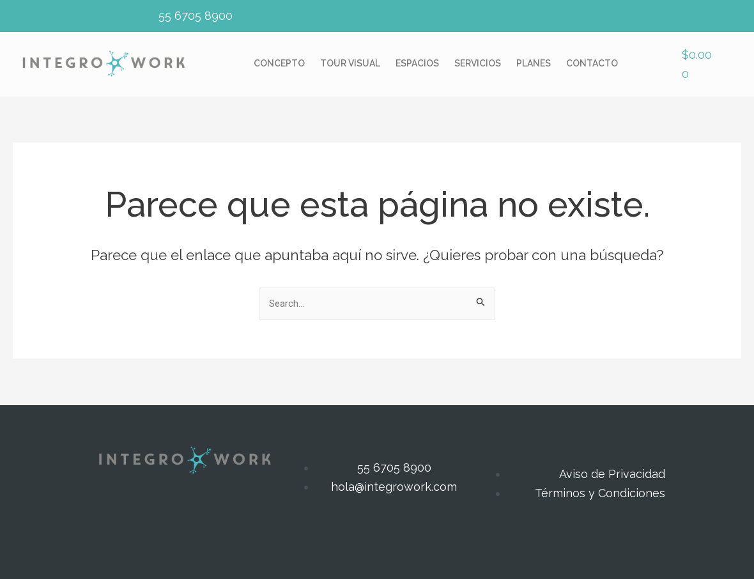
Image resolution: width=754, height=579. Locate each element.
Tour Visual (350, 64)
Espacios (417, 64)
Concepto (279, 64)
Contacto (592, 64)
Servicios (477, 64)
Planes (533, 64)
